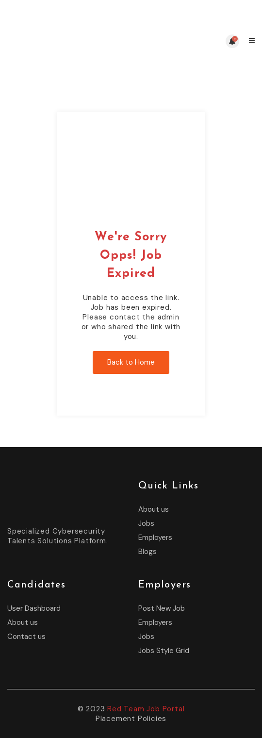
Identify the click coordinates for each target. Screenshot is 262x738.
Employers (155, 537)
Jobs (146, 523)
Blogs (147, 551)
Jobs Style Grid (163, 650)
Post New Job (161, 608)
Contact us (26, 636)
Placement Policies (131, 718)
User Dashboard (34, 608)
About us (153, 509)
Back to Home (131, 362)
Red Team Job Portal (145, 709)
